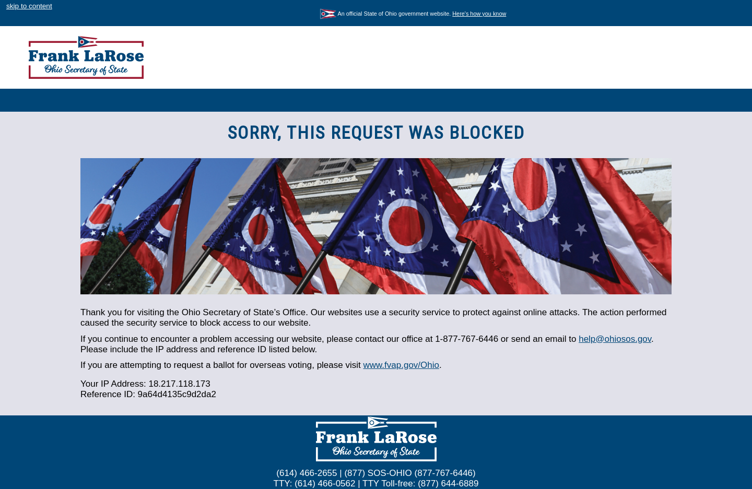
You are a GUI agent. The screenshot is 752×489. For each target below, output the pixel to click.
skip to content (29, 6)
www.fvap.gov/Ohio (401, 365)
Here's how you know (479, 13)
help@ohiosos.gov (615, 339)
